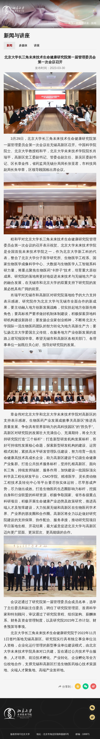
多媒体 (23, 45)
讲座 (36, 45)
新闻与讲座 (82, 23)
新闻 (9, 45)
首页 (71, 23)
